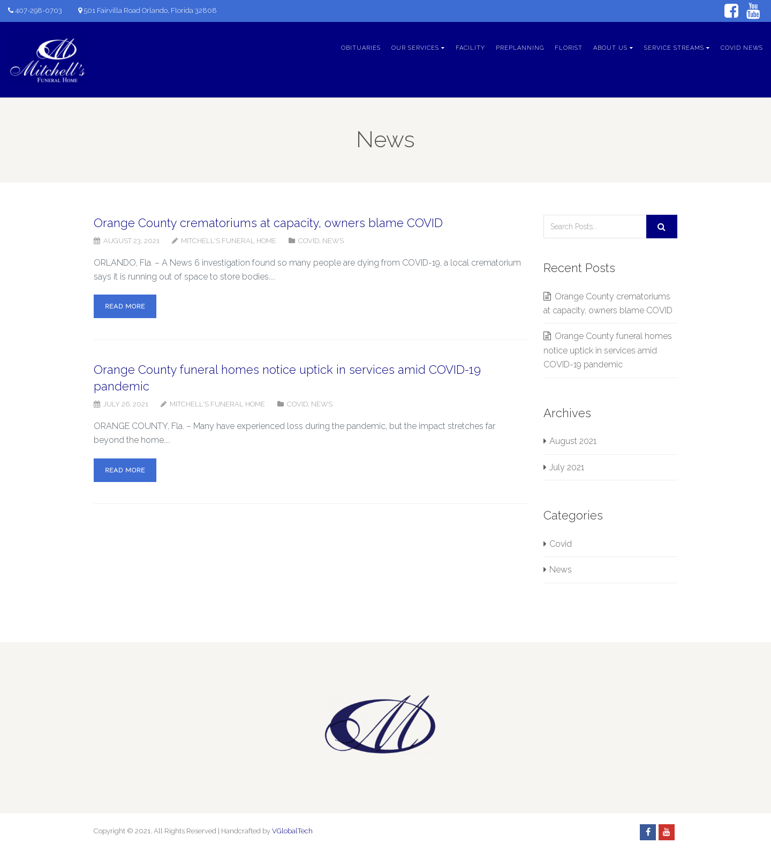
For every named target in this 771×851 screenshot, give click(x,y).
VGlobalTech (292, 831)
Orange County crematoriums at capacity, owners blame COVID (268, 223)
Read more (125, 306)
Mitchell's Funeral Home (228, 241)
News (333, 241)
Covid (308, 241)
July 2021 (566, 467)
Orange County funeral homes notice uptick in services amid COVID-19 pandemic (607, 350)
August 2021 (572, 441)
